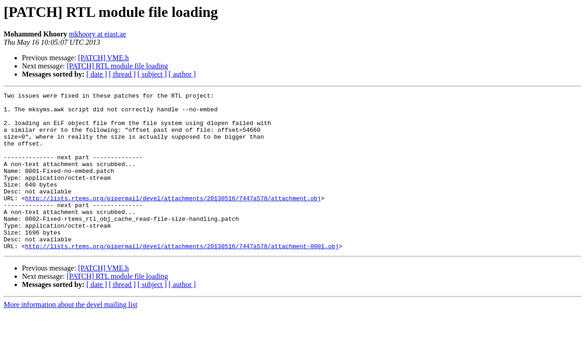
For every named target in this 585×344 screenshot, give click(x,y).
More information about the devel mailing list (70, 336)
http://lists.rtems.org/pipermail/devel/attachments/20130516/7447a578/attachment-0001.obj (182, 277)
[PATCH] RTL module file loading (117, 66)
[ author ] (182, 74)
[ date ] (96, 74)
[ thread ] (122, 74)
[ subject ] (152, 74)
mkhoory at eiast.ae (97, 34)
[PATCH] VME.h (103, 58)
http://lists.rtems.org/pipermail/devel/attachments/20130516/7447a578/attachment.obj (173, 220)
